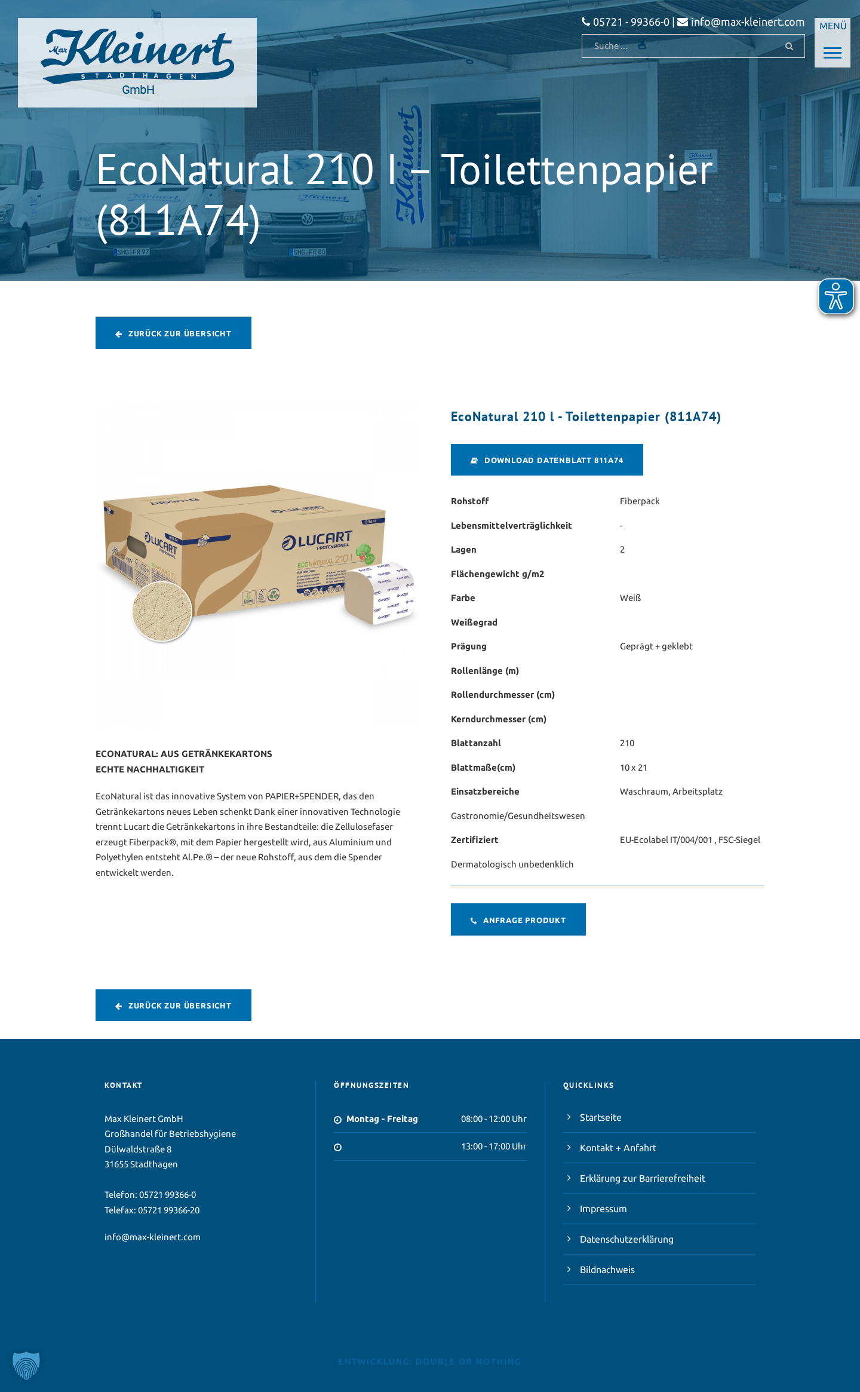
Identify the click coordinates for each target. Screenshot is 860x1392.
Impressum (603, 1208)
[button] (26, 1365)
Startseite (601, 1117)
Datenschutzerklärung (627, 1239)
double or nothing (468, 1361)
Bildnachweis (607, 1269)
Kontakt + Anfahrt (618, 1147)
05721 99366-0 (167, 1194)
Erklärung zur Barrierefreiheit (642, 1178)
